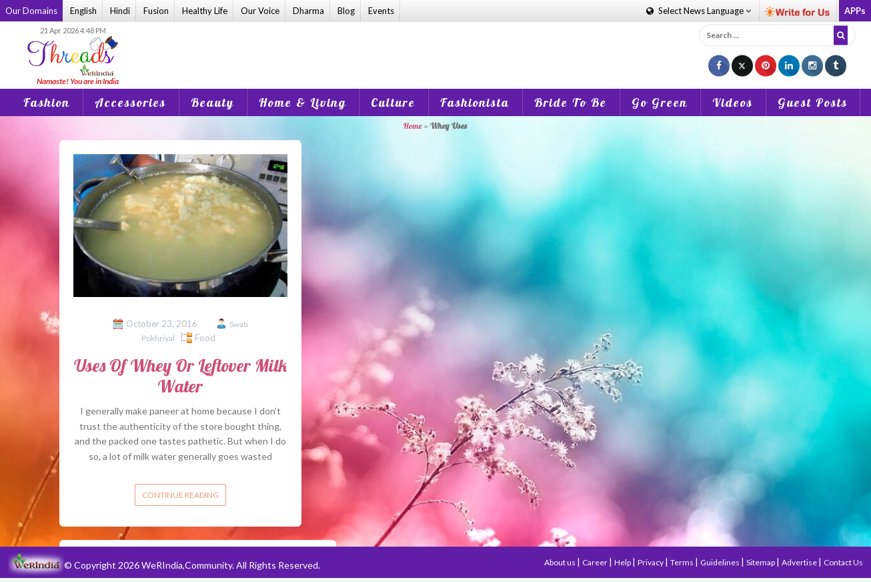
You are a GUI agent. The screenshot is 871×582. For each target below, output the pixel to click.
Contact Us (843, 562)
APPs (855, 10)
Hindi (120, 10)
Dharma (308, 10)
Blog (346, 10)
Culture (393, 102)
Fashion (46, 102)
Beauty (212, 102)
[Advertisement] (435, 46)
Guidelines (720, 562)
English (83, 10)
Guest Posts (813, 102)
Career (595, 562)
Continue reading (180, 495)
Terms (682, 562)
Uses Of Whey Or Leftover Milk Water (180, 375)
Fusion (156, 10)
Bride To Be (570, 102)
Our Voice (260, 10)
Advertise (800, 562)
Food (205, 337)
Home (412, 126)
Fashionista (475, 102)
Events (381, 10)
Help (623, 562)
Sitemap (761, 562)
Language (698, 10)
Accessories (130, 102)
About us (560, 562)
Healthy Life (204, 10)
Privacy (651, 562)
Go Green (660, 102)
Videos (732, 102)
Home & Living (302, 102)
